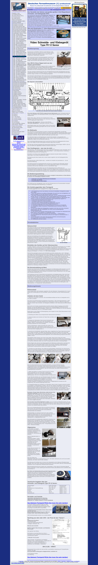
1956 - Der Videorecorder (18, 48)
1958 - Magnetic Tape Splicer (19, 51)
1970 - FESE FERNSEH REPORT (20, 65)
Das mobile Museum (16, 18)
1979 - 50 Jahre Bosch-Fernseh (19, 69)
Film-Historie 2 (15, 115)
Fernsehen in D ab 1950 (18, 25)
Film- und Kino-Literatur (16, 119)
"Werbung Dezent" (15, 134)
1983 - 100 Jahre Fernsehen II (19, 74)
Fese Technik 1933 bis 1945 (18, 26)
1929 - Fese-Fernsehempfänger (19, 35)
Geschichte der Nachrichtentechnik (20, 82)
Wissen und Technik (16, 110)
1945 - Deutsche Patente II (18, 43)
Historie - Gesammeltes (18, 102)
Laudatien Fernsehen (17, 93)
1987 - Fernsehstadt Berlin (18, 78)
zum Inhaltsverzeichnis (16, 14)
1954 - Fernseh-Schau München (19, 47)
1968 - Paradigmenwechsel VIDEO (20, 64)
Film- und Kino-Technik (16, 118)
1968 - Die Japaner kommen (19, 63)
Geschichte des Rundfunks (18, 85)
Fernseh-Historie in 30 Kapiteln (19, 31)
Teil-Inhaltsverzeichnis (17, 107)
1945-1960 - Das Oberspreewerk (19, 44)
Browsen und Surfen (16, 128)
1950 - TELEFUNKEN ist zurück (19, 46)
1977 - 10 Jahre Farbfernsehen (19, 68)
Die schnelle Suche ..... (16, 133)
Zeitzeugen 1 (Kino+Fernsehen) (19, 95)
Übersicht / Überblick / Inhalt (19, 21)
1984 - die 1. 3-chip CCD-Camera (20, 76)
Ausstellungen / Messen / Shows (19, 33)
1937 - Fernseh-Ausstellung (18, 39)
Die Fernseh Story (17, 89)
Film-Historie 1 (15, 114)
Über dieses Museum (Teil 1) (18, 15)
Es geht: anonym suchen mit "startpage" (18, 141)
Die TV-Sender (15, 120)
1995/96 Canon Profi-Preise (18, 81)
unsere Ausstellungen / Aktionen (18, 123)
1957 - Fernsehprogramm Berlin (19, 49)
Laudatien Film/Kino (17, 94)
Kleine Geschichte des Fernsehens (20, 27)
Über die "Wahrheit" (17, 22)
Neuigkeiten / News (16, 13)
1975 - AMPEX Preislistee (18, 66)
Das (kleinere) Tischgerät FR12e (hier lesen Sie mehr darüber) (47, 503)
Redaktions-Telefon (70, 561)
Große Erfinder (16, 90)
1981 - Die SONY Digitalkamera (19, 72)
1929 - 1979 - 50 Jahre (17, 36)
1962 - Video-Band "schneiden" (19, 55)
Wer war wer (15, 97)
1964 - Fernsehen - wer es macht (20, 59)
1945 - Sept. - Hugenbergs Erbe (19, 40)
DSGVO (59, 561)
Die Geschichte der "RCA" (18, 86)
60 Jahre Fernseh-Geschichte (19, 103)
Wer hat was (15, 98)
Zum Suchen (66, 7)
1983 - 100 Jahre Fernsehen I (19, 73)
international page (15, 130)
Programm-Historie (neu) (17, 108)
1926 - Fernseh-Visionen (18, 34)
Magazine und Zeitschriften (17, 111)
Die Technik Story (16, 87)
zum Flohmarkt (76, 561)
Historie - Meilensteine (17, 100)
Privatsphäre (63, 561)
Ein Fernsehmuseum (16, 17)
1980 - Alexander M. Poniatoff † (19, 70)
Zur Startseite (21, 561)
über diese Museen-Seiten (17, 127)
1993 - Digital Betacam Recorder (19, 79)
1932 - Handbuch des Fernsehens (20, 38)
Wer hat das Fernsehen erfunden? (20, 29)
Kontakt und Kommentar (17, 126)
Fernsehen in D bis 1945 (18, 24)
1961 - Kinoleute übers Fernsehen (20, 52)
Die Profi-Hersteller (16, 122)
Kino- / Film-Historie (16, 116)
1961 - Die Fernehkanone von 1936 (20, 53)
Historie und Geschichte (17, 19)
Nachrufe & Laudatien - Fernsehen (20, 99)
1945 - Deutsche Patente (18, 42)
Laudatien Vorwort (17, 91)
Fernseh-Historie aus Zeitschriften (20, 30)
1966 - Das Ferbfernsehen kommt (20, 61)
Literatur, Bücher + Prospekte (18, 112)
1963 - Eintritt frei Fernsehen (19, 57)
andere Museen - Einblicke (17, 124)
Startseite (35, 9)
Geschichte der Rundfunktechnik (19, 83)
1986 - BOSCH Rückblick (18, 77)
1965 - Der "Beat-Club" (17, 60)
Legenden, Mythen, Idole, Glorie (19, 104)
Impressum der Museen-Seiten (18, 131)
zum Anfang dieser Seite (17, 563)
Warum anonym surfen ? (19, 149)
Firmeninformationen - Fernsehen (20, 106)
